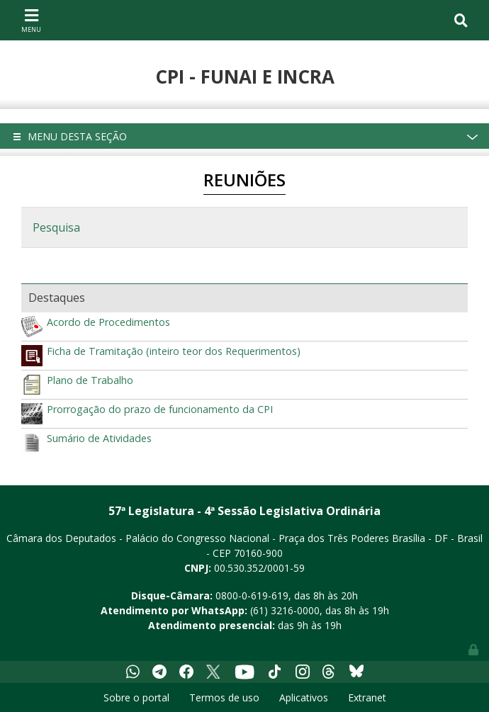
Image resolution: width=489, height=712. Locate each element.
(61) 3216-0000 (285, 610)
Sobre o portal (136, 697)
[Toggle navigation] (31, 19)
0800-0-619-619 (251, 595)
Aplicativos (303, 697)
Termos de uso (224, 697)
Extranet (367, 697)
